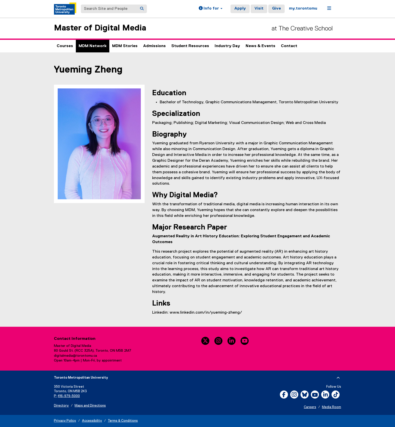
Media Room (331, 407)
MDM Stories (125, 46)
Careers (310, 407)
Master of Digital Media (100, 28)
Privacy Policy (65, 420)
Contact (289, 46)
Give (276, 9)
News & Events (260, 46)
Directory (61, 405)
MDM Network (93, 46)
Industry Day (227, 46)
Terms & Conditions (123, 420)
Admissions (154, 46)
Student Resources (190, 46)
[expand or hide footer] (338, 378)
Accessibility (92, 420)
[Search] (142, 9)
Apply (240, 9)
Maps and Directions (90, 405)
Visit (259, 9)
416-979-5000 (69, 396)
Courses (65, 46)
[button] (210, 9)
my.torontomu (303, 9)
